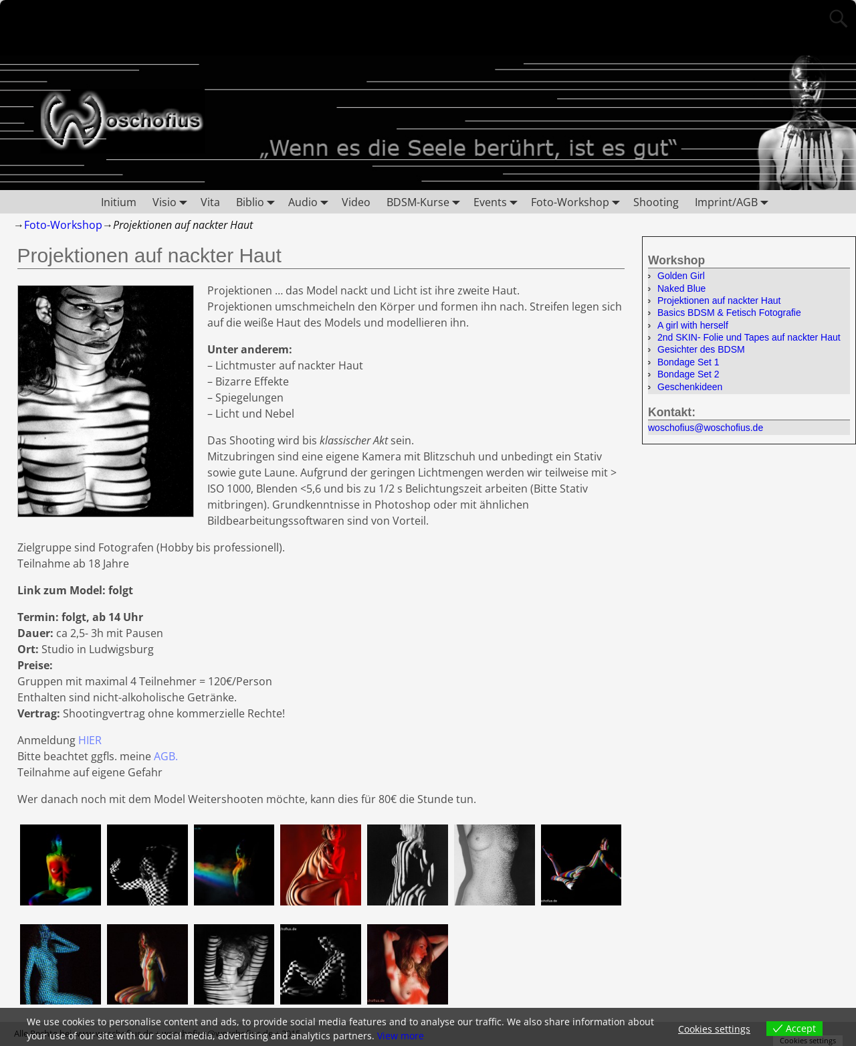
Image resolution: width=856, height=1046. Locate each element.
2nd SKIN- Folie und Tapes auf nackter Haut (749, 337)
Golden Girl (681, 275)
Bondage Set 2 (688, 374)
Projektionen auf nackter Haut (718, 300)
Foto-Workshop (578, 201)
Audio (311, 201)
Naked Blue (681, 288)
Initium (118, 202)
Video (356, 202)
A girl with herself (692, 325)
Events (498, 201)
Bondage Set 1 (688, 362)
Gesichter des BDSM (701, 349)
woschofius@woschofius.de (705, 427)
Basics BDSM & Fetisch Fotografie (729, 312)
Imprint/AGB (734, 201)
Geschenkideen (689, 386)
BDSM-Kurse (426, 201)
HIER (90, 740)
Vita (210, 202)
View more (400, 1035)
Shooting (656, 202)
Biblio (258, 201)
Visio (172, 201)
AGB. (166, 756)
